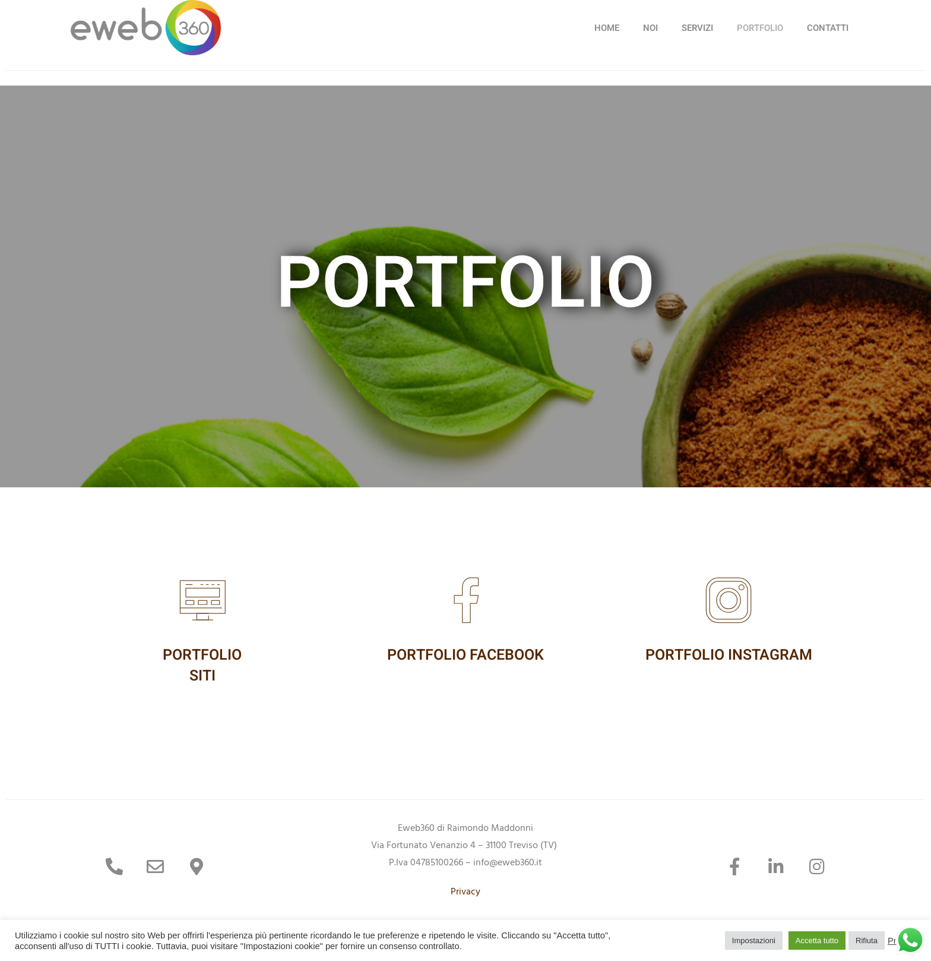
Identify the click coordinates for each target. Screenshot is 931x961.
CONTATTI (827, 27)
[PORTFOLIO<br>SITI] (202, 600)
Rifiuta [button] (867, 940)
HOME (606, 27)
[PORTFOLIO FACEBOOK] (465, 600)
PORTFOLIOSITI (202, 665)
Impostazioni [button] (753, 940)
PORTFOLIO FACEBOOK (465, 655)
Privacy (465, 893)
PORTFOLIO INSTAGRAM (728, 655)
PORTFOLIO (760, 27)
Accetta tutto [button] (817, 940)
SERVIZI (697, 27)
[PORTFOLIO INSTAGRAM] (728, 600)
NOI (650, 27)
